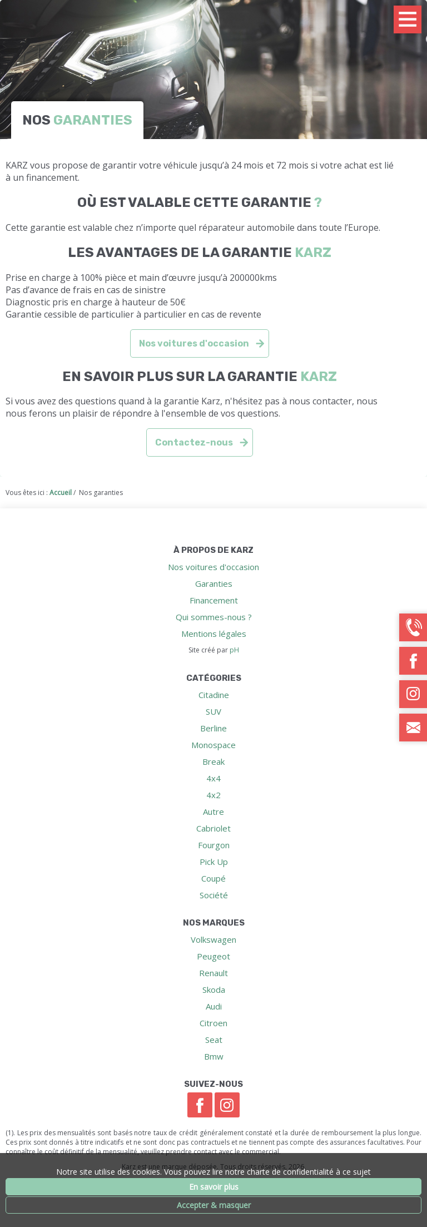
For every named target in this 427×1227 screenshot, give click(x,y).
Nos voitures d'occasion (194, 343)
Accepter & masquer (214, 1205)
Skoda (213, 989)
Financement (214, 600)
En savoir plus (214, 1186)
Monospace (213, 744)
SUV (213, 711)
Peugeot (213, 956)
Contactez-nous (194, 442)
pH (234, 650)
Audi (214, 1006)
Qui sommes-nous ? (214, 616)
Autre (213, 811)
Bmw (214, 1056)
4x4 (213, 778)
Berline (213, 728)
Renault (213, 972)
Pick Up (214, 861)
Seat (213, 1039)
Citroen (213, 1022)
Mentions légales (213, 633)
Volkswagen (213, 939)
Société (214, 895)
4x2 (213, 794)
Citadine (213, 694)
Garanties (213, 583)
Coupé (213, 878)
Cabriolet (213, 828)
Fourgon (214, 844)
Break (213, 761)
